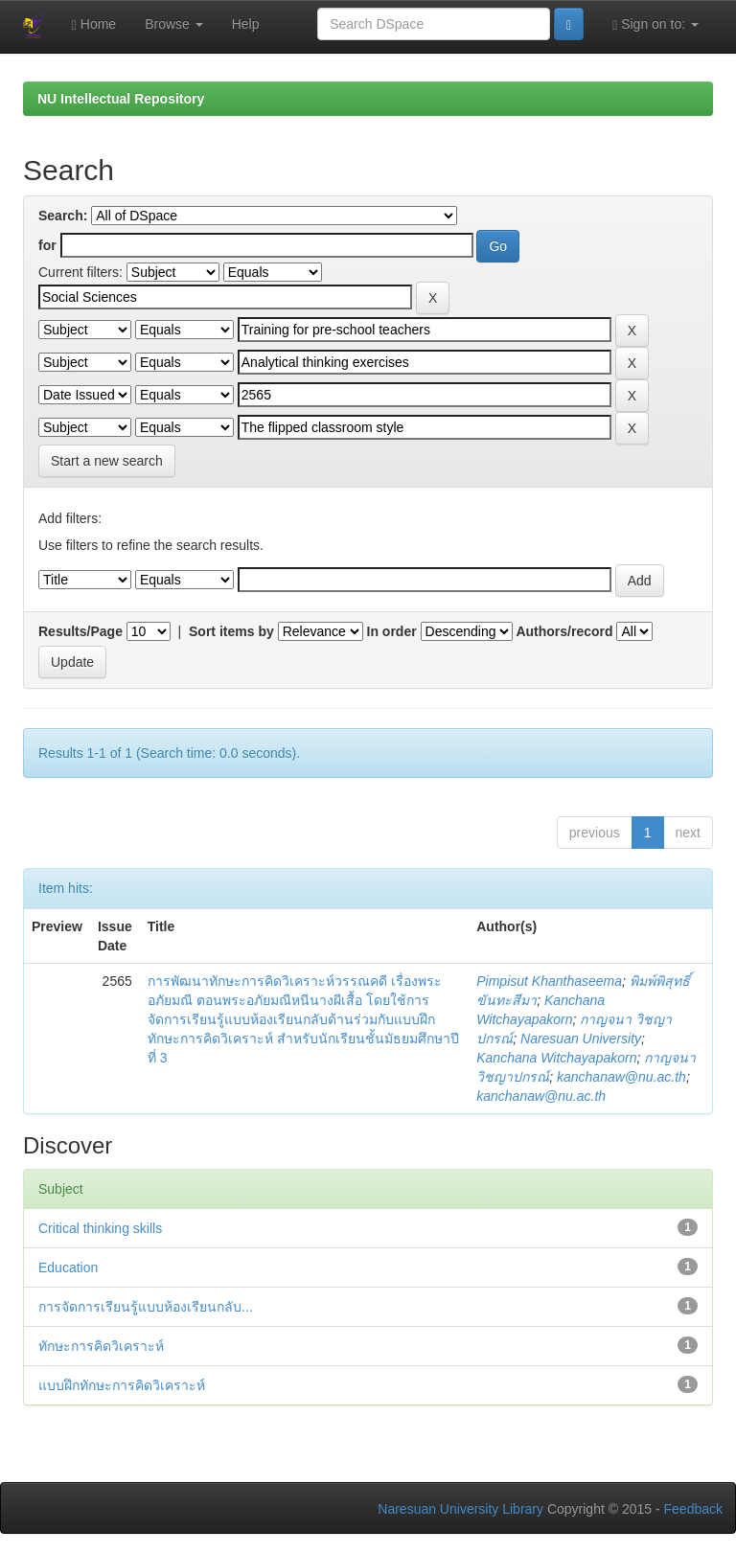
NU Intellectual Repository (120, 98)
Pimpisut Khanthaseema (549, 981)
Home (94, 24)
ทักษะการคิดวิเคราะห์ (101, 1346)
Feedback (693, 1509)
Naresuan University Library (460, 1509)
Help (246, 24)
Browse (174, 24)
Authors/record (564, 631)
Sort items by (231, 631)
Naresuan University (580, 1038)
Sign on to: (655, 24)
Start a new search (107, 460)
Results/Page (80, 631)
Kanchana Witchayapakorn (556, 1057)
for (47, 245)
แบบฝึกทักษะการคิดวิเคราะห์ (121, 1385)
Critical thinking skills (100, 1228)
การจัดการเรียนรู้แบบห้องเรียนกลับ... (145, 1306)
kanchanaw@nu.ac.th (621, 1077)
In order (392, 631)
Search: (62, 215)
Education (68, 1267)
